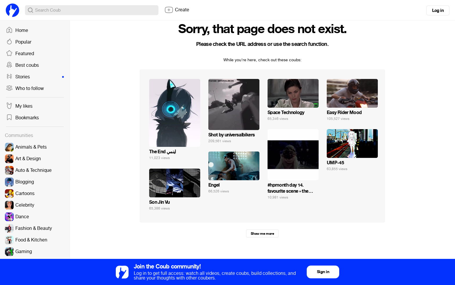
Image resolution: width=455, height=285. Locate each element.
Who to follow (25, 88)
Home (17, 30)
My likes (19, 106)
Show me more (262, 233)
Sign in (323, 272)
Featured (20, 54)
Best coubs (22, 65)
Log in (438, 10)
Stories (35, 77)
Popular (18, 42)
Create (176, 10)
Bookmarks (22, 118)
